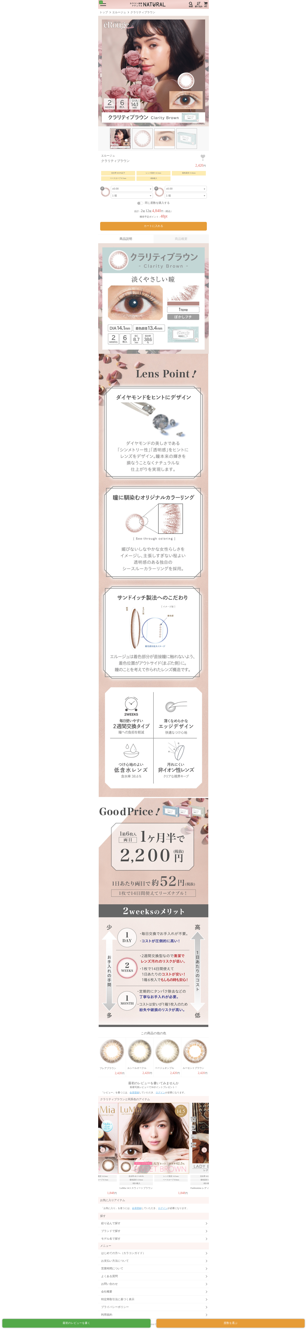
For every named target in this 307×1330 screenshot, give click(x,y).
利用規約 (106, 1314)
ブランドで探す (111, 1231)
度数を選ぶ (230, 1323)
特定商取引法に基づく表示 (117, 1299)
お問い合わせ (109, 1283)
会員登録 (134, 1092)
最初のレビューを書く (76, 1323)
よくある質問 (109, 1276)
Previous (102, 1150)
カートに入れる (153, 225)
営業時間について (112, 1268)
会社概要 (106, 1291)
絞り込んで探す (111, 1223)
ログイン (160, 1092)
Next (204, 1150)
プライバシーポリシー (115, 1307)
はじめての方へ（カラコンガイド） (123, 1253)
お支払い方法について (115, 1260)
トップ (104, 12)
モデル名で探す (111, 1238)
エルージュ (119, 12)
